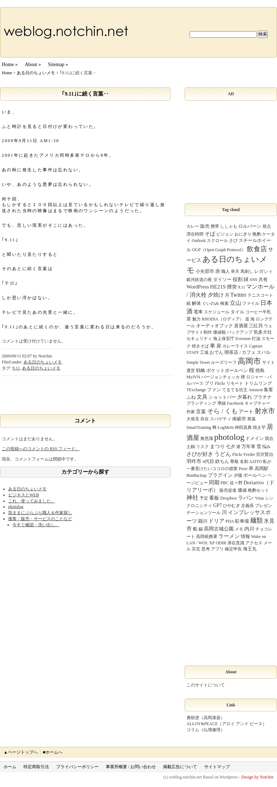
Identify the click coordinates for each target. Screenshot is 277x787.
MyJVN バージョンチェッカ (213, 376)
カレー (192, 226)
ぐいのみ (210, 303)
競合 (269, 438)
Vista (259, 498)
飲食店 (257, 249)
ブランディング (201, 403)
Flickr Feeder (243, 454)
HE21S (218, 287)
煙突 (232, 287)
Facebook (235, 403)
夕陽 (238, 475)
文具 (202, 397)
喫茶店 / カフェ (240, 352)
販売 (205, 226)
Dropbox (228, 498)
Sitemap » (58, 64)
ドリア (216, 521)
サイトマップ (217, 766)
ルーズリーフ (224, 362)
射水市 (265, 411)
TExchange (196, 389)
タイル (237, 311)
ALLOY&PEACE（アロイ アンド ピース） (226, 723)
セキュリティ (199, 338)
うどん (222, 454)
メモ (239, 529)
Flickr (220, 383)
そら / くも (222, 411)
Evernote (243, 338)
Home (7, 72)
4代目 (208, 461)
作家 (190, 411)
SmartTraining (198, 427)
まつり (217, 446)
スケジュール (216, 311)
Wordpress (228, 777)
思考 (205, 548)
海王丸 (250, 548)
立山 (235, 303)
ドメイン (254, 438)
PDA (230, 521)
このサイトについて (205, 685)
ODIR (221, 542)
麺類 (256, 520)
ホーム (10, 766)
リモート (234, 383)
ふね (191, 397)
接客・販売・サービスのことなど (40, 518)
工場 (204, 352)
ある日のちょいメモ (36, 72)
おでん (216, 352)
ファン (214, 389)
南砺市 (239, 418)
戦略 (200, 370)
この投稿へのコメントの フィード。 (41, 448)
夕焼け (216, 295)
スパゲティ (220, 418)
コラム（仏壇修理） (205, 729)
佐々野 (236, 482)
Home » (10, 64)
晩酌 (256, 234)
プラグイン (220, 475)
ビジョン (224, 234)
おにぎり (242, 234)
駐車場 (242, 521)
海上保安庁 (223, 338)
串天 (235, 271)
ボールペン (254, 475)
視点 (266, 226)
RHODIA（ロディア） (223, 319)
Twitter (238, 295)
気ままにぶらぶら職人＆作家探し (40, 512)
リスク (202, 446)
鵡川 (202, 521)
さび (233, 240)
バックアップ (239, 332)
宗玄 (196, 548)
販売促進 (228, 490)
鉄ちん (222, 461)
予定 (204, 498)
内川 (249, 529)
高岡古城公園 (219, 529)
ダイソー (222, 279)
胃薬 (251, 418)
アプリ (217, 548)
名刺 (244, 461)
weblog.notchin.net (185, 777)
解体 (196, 303)
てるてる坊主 (235, 389)
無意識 (206, 438)
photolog (15, 506)
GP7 (217, 505)
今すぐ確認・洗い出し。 (35, 524)
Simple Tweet (198, 362)
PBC (225, 482)
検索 (224, 303)
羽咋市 (193, 461)
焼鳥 (260, 370)
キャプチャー (257, 403)
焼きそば (200, 346)
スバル (264, 352)
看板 (214, 498)
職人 (225, 271)
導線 (221, 403)
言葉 (201, 411)
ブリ (209, 383)
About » (33, 64)
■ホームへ (52, 752)
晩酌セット (258, 490)
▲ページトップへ (21, 752)
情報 (245, 536)
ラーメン (229, 536)
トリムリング (258, 383)
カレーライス (235, 346)
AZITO (255, 461)
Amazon (256, 389)
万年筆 (248, 446)
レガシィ (263, 271)
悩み (266, 446)
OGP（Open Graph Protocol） (219, 249)
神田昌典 (243, 427)
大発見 (192, 418)
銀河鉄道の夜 (199, 279)
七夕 (230, 446)
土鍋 (190, 446)
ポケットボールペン (227, 370)
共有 (263, 279)
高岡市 (249, 361)
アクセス (253, 542)
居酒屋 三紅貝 (248, 325)
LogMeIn (226, 427)
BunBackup (196, 475)
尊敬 (234, 461)
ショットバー (222, 397)
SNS (253, 279)
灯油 (256, 338)
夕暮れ (244, 397)
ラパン (246, 498)
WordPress (197, 287)
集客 (268, 389)
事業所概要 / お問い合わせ (131, 766)
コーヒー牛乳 (258, 311)
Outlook (199, 240)
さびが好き (199, 454)
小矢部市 (205, 271)
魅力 (196, 319)
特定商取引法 (36, 766)
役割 (238, 279)
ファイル (250, 303)
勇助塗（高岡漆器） (205, 717)
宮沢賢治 (264, 454)
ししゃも (228, 226)
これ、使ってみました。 (31, 500)
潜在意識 (235, 542)
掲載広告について (180, 766)
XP (211, 542)
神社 (192, 497)
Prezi (243, 468)
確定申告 (233, 548)
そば (210, 234)
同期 (214, 482)
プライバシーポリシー (77, 766)
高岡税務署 (206, 536)
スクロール (217, 240)
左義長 (247, 505)
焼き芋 (259, 427)
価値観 (219, 332)
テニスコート (260, 295)
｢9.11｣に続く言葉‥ (85, 94)
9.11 (16, 368)
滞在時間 (194, 234)
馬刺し (246, 271)
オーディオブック (214, 325)
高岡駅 (261, 468)
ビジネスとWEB (23, 494)
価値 (242, 490)
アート (246, 411)
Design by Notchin (257, 777)
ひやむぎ (231, 505)
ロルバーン (249, 226)
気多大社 (263, 332)
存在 (204, 418)
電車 (198, 311)
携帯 (215, 226)
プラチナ (262, 397)
